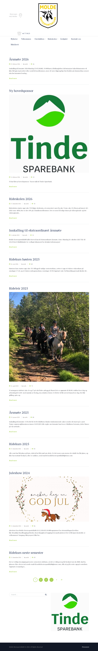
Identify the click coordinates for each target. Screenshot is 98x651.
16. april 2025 (15, 386)
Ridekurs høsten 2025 (24, 259)
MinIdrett (15, 44)
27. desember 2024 (16, 449)
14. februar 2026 (15, 177)
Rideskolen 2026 (20, 199)
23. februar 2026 (15, 64)
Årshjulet (64, 39)
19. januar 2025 (15, 417)
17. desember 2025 (16, 204)
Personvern (85, 647)
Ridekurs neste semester (26, 552)
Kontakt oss (76, 39)
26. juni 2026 (14, 264)
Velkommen (26, 39)
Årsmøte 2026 (19, 59)
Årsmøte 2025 (19, 412)
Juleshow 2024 (19, 473)
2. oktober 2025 (15, 235)
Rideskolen (52, 39)
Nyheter (14, 39)
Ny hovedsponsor (21, 91)
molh (26, 64)
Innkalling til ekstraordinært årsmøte (35, 230)
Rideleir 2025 (18, 288)
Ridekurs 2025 (19, 444)
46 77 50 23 (26, 33)
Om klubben (39, 39)
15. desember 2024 (16, 526)
